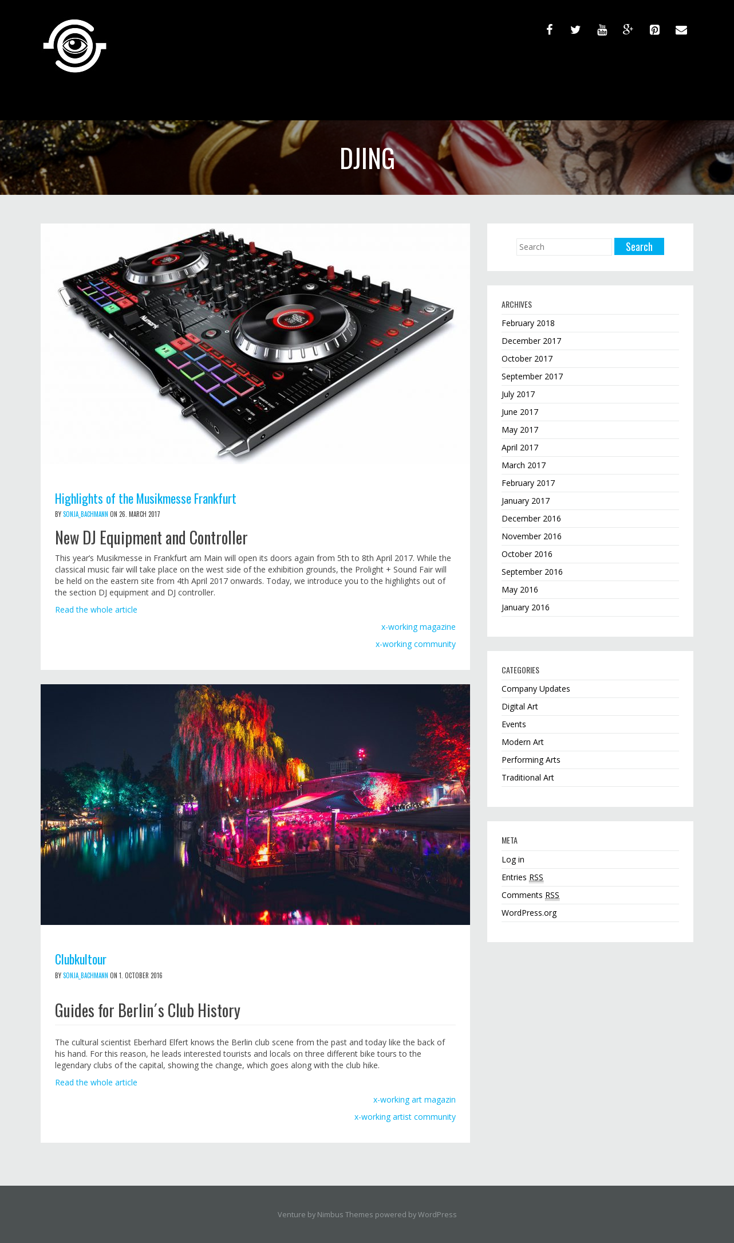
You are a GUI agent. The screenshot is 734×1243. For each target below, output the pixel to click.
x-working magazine (418, 626)
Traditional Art (528, 777)
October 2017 (527, 358)
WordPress (437, 1214)
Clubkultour (84, 958)
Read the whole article (96, 609)
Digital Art (520, 706)
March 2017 (524, 465)
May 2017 (520, 429)
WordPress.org (529, 912)
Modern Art (523, 741)
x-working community (416, 643)
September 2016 (532, 571)
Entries (522, 877)
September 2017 (532, 376)
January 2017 (526, 500)
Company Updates (536, 688)
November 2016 (532, 536)
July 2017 (518, 394)
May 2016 (520, 589)
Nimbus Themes (345, 1214)
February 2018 (528, 322)
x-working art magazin (414, 1098)
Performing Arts (531, 759)
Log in (513, 859)
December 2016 (531, 518)
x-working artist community (405, 1116)
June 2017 (520, 411)
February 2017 (528, 482)
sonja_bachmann (85, 514)
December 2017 (531, 340)
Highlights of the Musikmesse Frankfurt (154, 497)
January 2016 (526, 607)
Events (514, 724)
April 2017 (520, 447)
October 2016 (527, 553)
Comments (530, 895)
